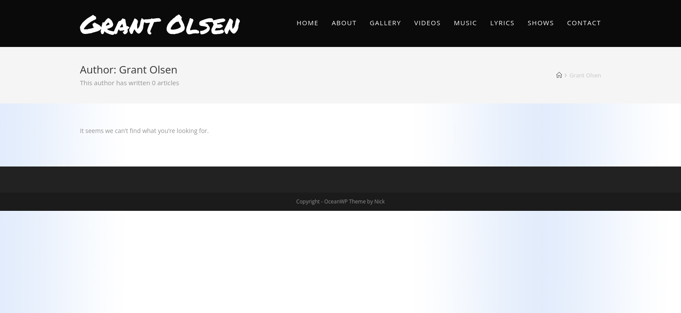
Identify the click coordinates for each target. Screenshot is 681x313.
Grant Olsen (159, 23)
